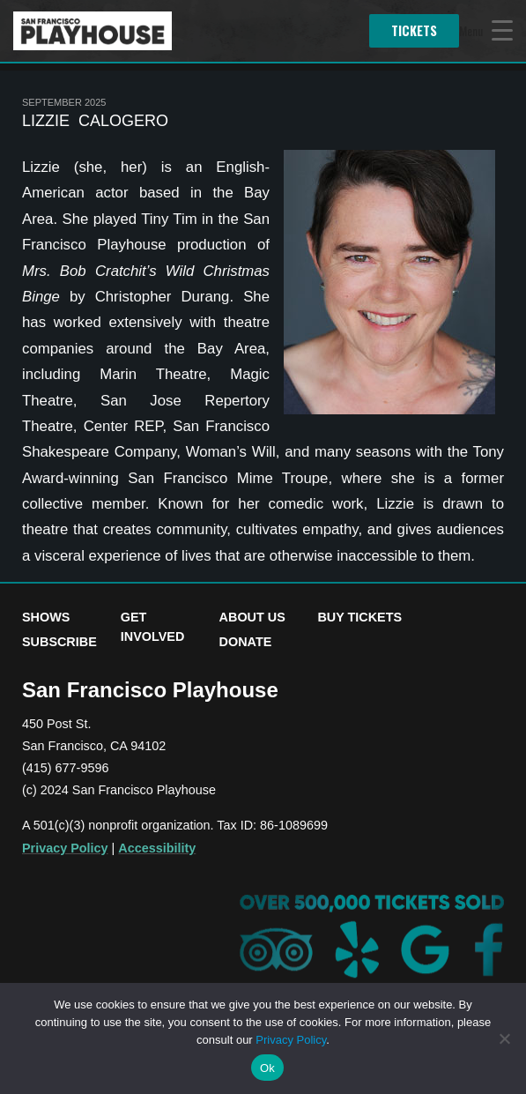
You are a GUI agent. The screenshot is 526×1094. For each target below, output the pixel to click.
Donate (245, 642)
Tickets (414, 30)
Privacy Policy (65, 848)
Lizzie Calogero (95, 121)
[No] (504, 1038)
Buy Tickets (359, 617)
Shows (46, 617)
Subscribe (59, 642)
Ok (267, 1068)
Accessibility (157, 848)
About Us (252, 617)
